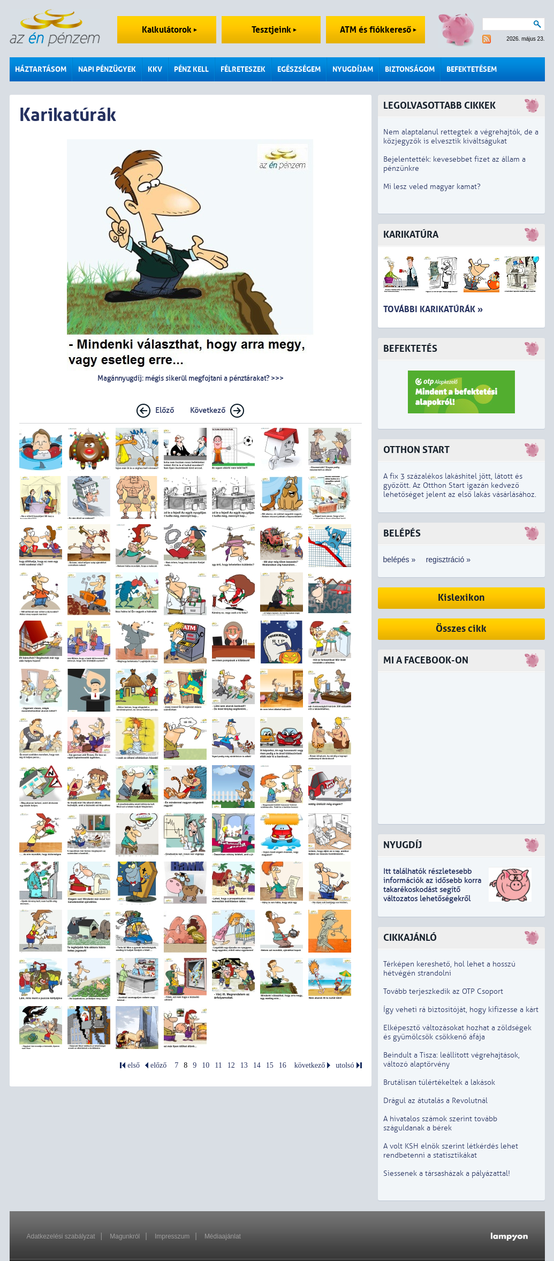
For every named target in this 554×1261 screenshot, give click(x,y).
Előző (164, 410)
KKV (155, 69)
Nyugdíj (402, 845)
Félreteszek (243, 69)
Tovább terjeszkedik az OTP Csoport (443, 991)
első (133, 1065)
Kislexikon (461, 597)
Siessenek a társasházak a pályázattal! (446, 1173)
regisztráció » (448, 559)
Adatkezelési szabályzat (61, 1236)
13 (244, 1065)
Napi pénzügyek (107, 69)
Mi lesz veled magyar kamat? (432, 186)
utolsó (345, 1065)
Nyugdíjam (352, 69)
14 (257, 1065)
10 (205, 1065)
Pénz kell (191, 69)
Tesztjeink (274, 30)
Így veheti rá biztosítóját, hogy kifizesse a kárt (460, 1009)
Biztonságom (410, 69)
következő (309, 1065)
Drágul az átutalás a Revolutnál (435, 1100)
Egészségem (299, 69)
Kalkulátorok (169, 30)
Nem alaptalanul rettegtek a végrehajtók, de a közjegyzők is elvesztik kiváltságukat (460, 136)
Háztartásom (40, 69)
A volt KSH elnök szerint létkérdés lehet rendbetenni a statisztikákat (450, 1151)
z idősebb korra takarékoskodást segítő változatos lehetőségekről (432, 889)
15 (270, 1065)
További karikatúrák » (433, 309)
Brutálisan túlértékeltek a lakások (439, 1082)
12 (231, 1065)
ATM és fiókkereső (378, 30)
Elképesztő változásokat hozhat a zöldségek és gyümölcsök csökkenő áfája (457, 1032)
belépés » (399, 559)
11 (218, 1065)
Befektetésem (471, 69)
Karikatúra (410, 234)
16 (282, 1065)
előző (158, 1065)
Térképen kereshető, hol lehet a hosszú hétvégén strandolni (449, 969)
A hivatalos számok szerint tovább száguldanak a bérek (440, 1123)
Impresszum (172, 1236)
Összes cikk (461, 629)
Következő (207, 410)
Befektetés (410, 348)
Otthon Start (416, 450)
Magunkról (125, 1236)
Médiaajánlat (222, 1236)
